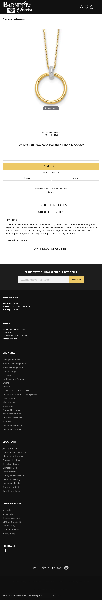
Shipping (27, 178)
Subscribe (76, 280)
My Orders (8, 510)
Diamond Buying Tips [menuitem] (13, 456)
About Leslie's (51, 212)
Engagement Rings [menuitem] (11, 359)
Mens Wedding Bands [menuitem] (13, 367)
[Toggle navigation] (98, 7)
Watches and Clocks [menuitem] (12, 413)
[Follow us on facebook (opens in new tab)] (5, 551)
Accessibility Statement (77, 581)
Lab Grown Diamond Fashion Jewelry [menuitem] (20, 394)
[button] (81, 7)
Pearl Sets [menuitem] (7, 421)
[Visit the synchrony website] (56, 568)
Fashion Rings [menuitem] (9, 371)
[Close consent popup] (54, 595)
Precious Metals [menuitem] (10, 471)
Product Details (51, 205)
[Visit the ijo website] (36, 568)
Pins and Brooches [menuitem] (11, 410)
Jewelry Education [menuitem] (11, 448)
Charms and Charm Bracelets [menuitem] (16, 390)
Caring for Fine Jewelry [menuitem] (13, 475)
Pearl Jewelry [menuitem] (9, 398)
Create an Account (11, 518)
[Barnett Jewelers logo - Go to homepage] (17, 7)
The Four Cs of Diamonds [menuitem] (14, 452)
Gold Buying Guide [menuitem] (11, 491)
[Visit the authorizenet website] (66, 568)
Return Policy (9, 525)
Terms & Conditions (12, 529)
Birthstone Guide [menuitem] (11, 464)
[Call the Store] (10, 338)
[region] (51, 77)
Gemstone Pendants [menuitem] (12, 425)
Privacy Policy (9, 533)
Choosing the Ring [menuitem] (11, 460)
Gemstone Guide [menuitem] (11, 467)
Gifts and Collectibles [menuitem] (12, 417)
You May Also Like (51, 249)
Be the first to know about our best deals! (51, 272)
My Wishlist (8, 514)
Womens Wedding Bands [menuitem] (14, 363)
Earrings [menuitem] (7, 375)
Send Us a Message (12, 521)
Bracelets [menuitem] (7, 386)
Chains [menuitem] (6, 383)
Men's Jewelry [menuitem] (9, 406)
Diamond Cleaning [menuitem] (11, 479)
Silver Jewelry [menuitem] (9, 402)
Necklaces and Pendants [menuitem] (14, 379)
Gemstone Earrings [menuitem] (12, 429)
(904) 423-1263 (51, 135)
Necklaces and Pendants (15, 19)
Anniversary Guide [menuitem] (11, 487)
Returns (75, 178)
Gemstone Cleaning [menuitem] (12, 483)
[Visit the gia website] (45, 568)
